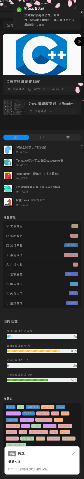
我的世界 (65, 425)
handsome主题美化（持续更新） (38, 174)
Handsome (13, 413)
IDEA (40, 438)
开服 (23, 432)
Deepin (65, 432)
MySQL (28, 413)
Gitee (36, 425)
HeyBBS (49, 425)
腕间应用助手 (38, 432)
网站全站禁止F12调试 (31, 147)
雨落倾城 (18, 89)
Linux (10, 407)
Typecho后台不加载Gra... (33, 468)
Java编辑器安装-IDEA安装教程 (38, 187)
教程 (25, 425)
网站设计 (27, 419)
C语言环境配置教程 (23, 82)
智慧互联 (27, 438)
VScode (12, 419)
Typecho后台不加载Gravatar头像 (39, 160)
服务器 (11, 432)
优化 (53, 432)
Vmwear (12, 438)
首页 (12, 25)
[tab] (16, 137)
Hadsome (53, 438)
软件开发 (12, 425)
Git (21, 407)
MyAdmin (68, 438)
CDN (65, 413)
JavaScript (44, 419)
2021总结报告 (15, 444)
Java (61, 407)
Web (55, 413)
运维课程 (32, 407)
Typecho (43, 413)
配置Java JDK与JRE (31, 200)
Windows (48, 407)
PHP (58, 419)
